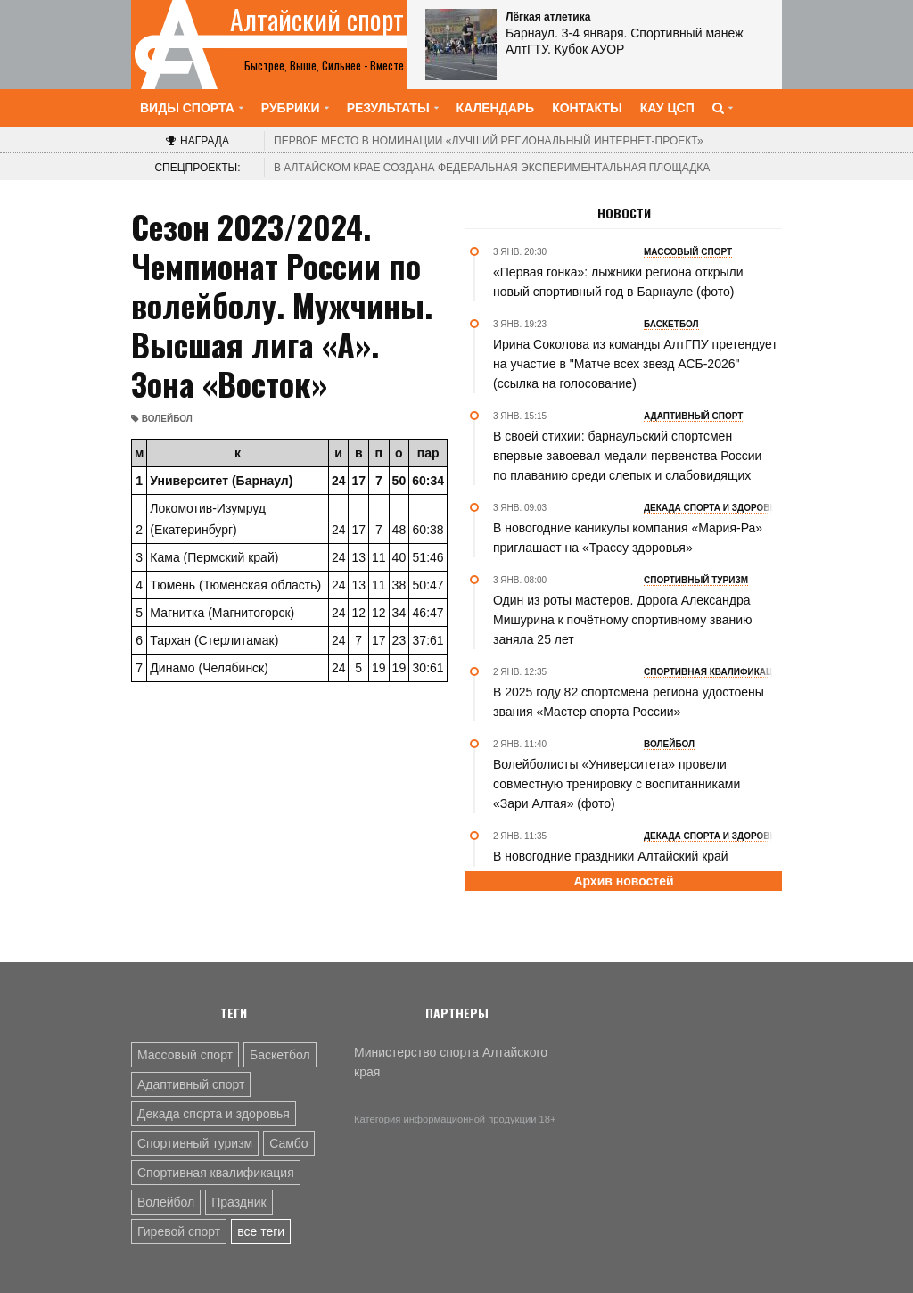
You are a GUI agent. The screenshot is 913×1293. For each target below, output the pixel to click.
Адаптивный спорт (190, 1084)
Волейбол (167, 419)
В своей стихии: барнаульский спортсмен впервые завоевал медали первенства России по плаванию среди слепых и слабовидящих (627, 455)
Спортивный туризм (194, 1143)
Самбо (288, 1143)
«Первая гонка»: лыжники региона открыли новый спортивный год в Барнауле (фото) (618, 282)
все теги (260, 1231)
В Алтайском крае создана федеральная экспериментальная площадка (492, 167)
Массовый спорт (185, 1055)
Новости (624, 213)
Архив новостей (623, 881)
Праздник (238, 1202)
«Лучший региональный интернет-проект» (488, 141)
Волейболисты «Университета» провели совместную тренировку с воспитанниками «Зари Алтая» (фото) (616, 784)
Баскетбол (280, 1055)
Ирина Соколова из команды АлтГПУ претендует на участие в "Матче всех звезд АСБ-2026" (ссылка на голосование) (635, 364)
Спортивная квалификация (215, 1172)
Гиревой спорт (178, 1231)
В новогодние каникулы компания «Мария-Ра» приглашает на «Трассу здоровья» (627, 538)
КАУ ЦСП (667, 108)
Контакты (586, 108)
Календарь (495, 108)
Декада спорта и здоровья (213, 1114)
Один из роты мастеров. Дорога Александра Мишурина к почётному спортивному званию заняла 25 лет (623, 619)
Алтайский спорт (317, 19)
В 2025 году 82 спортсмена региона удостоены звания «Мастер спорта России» (628, 702)
